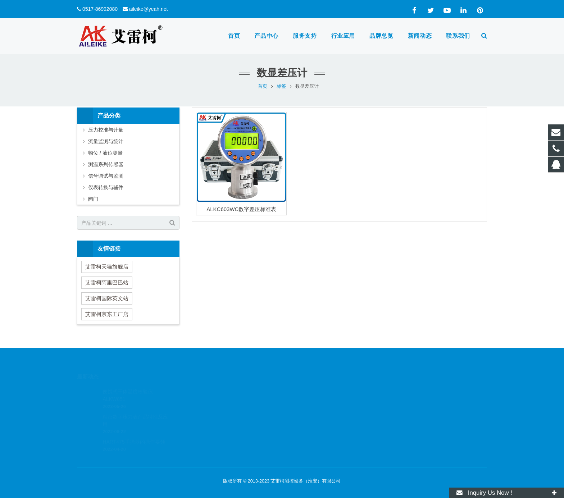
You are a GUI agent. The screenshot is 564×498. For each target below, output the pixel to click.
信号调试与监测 (105, 176)
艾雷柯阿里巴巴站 (106, 282)
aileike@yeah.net (148, 9)
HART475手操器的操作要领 (134, 431)
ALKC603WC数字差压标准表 (241, 209)
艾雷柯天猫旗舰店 (106, 267)
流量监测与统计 (105, 141)
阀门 (93, 199)
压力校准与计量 (105, 130)
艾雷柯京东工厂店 (106, 314)
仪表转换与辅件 (105, 187)
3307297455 (308, 389)
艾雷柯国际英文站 (106, 298)
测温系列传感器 (105, 164)
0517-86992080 (100, 9)
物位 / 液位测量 (105, 153)
